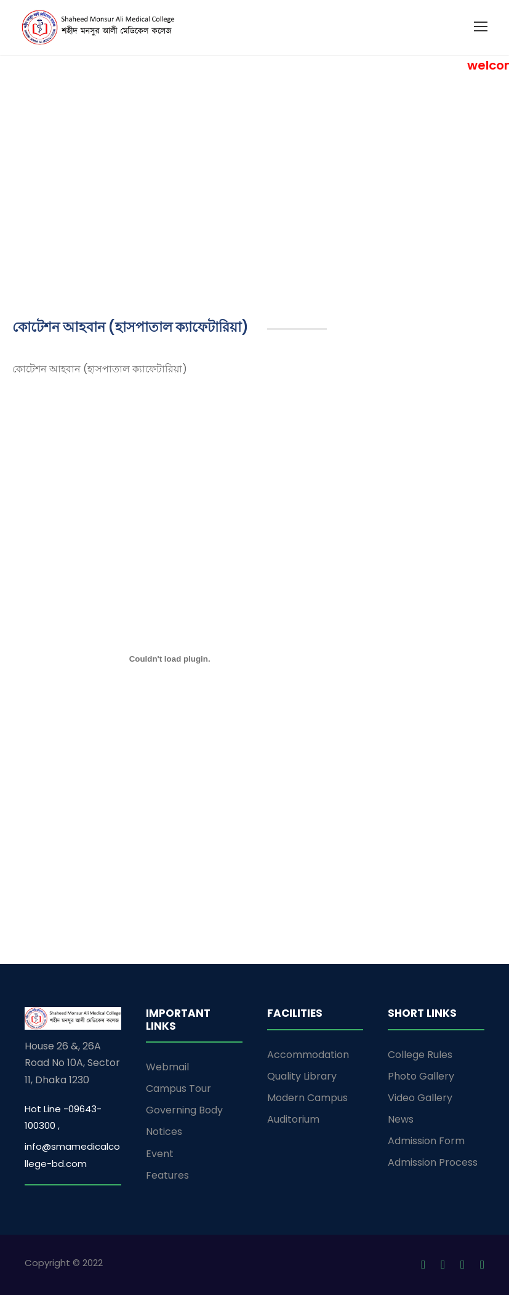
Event (160, 1154)
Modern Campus (307, 1098)
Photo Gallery (421, 1076)
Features (167, 1175)
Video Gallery (420, 1098)
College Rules (420, 1055)
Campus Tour (178, 1088)
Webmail (167, 1067)
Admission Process (433, 1162)
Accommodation (308, 1055)
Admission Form (426, 1141)
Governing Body (184, 1110)
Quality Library (302, 1076)
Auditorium (293, 1119)
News (401, 1119)
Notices (164, 1132)
